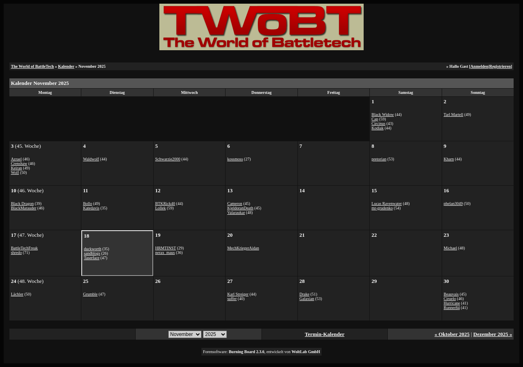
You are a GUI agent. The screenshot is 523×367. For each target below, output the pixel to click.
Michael (450, 248)
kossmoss (235, 159)
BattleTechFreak (24, 248)
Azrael (16, 159)
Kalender (66, 66)
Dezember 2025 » (492, 334)
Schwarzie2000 (168, 159)
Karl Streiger (237, 294)
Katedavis (91, 208)
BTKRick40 (165, 203)
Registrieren (500, 66)
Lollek (160, 208)
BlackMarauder (23, 208)
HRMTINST (165, 248)
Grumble (90, 294)
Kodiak (377, 128)
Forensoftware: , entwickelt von (261, 351)
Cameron (234, 203)
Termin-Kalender (324, 334)
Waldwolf (91, 159)
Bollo (87, 203)
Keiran (16, 168)
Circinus (378, 123)
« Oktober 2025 (451, 334)
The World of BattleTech (32, 66)
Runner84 (452, 307)
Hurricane (452, 303)
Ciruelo (450, 298)
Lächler (17, 294)
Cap (374, 119)
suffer (232, 298)
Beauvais (451, 294)
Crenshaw (19, 163)
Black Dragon (22, 203)
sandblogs (92, 253)
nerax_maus (165, 252)
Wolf (15, 172)
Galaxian (306, 298)
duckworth (92, 249)
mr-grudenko (382, 208)
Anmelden (479, 66)
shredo (16, 252)
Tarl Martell (453, 114)
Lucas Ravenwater (386, 203)
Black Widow (382, 114)
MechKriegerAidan (243, 248)
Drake (304, 294)
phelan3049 (453, 203)
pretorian (378, 159)
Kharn (449, 159)
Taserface (91, 258)
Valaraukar (236, 212)
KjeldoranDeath (240, 208)
